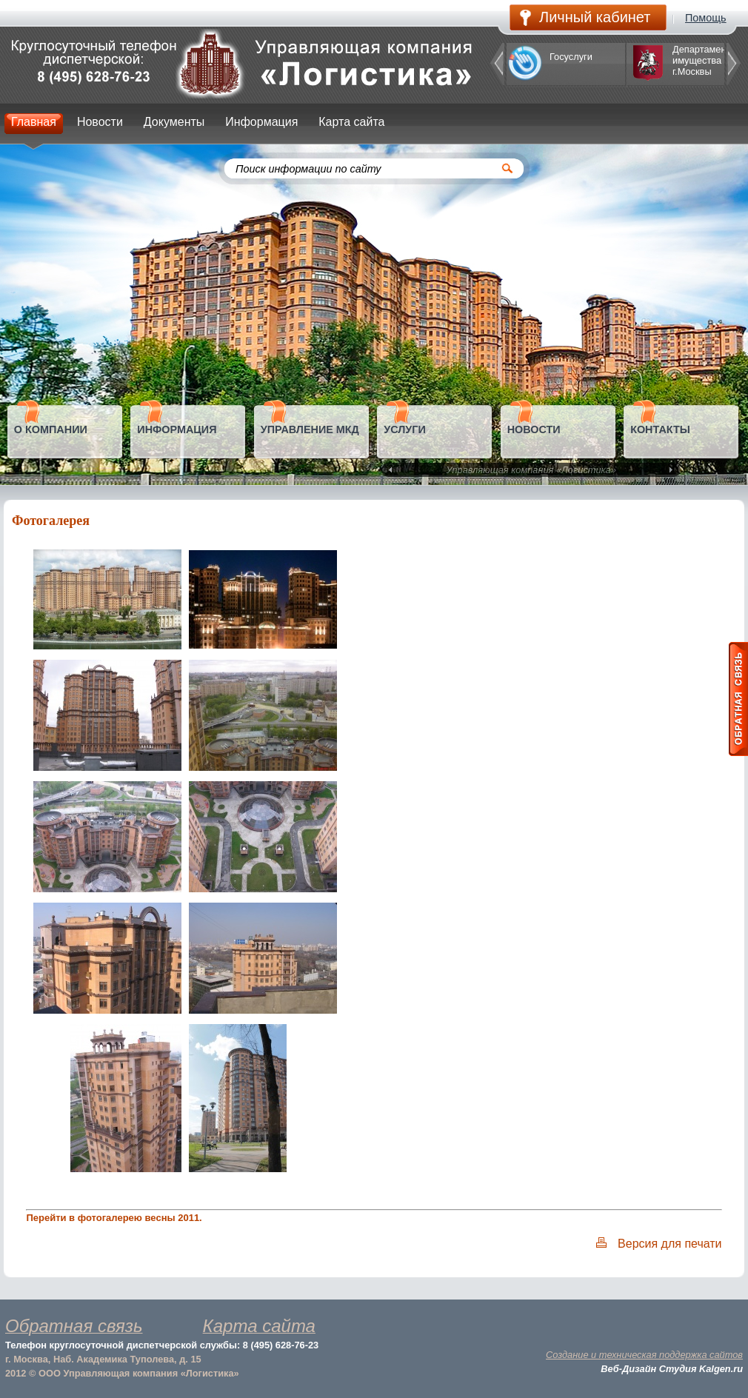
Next (669, 470)
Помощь (706, 18)
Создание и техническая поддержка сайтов (644, 1354)
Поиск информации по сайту (308, 169)
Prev (392, 470)
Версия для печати (669, 1243)
